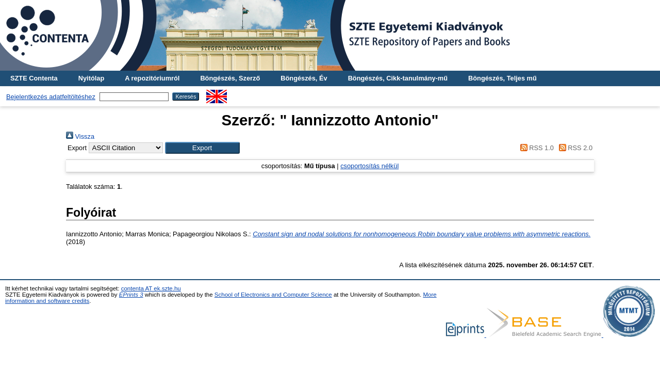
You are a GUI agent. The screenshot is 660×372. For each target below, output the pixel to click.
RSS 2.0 (573, 148)
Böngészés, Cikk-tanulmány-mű (398, 78)
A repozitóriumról (152, 78)
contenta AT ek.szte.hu (151, 288)
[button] (202, 148)
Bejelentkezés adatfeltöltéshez (50, 97)
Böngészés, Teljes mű (502, 78)
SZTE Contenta (34, 78)
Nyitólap (91, 78)
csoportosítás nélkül (369, 166)
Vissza (80, 136)
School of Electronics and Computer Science (273, 295)
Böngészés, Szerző (230, 78)
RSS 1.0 (535, 148)
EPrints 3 (131, 295)
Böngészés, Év (303, 78)
